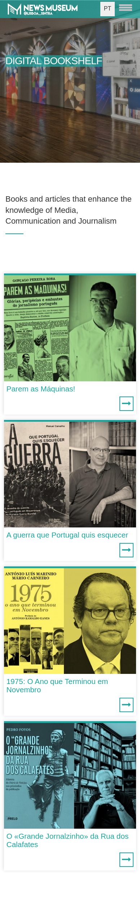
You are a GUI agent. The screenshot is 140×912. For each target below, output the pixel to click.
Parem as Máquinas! (40, 389)
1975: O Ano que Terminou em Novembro (57, 685)
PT (107, 8)
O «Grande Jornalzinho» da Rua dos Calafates (67, 840)
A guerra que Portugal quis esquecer (67, 535)
